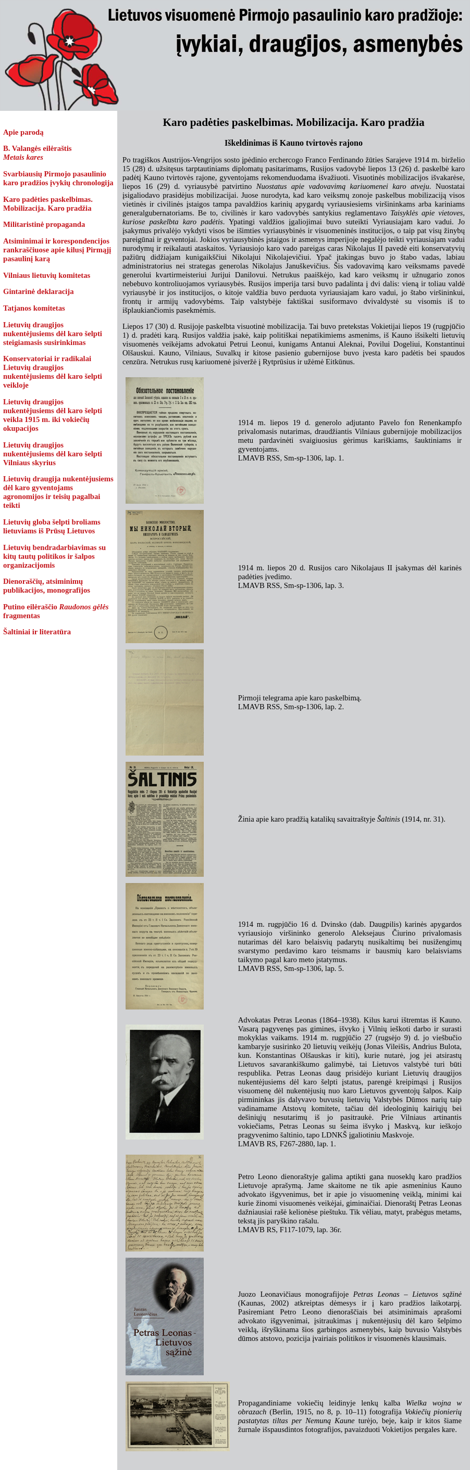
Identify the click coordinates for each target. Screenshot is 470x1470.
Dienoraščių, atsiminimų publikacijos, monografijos (46, 585)
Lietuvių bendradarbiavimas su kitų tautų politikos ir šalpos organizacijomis (54, 556)
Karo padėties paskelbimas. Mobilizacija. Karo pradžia (48, 203)
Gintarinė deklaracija (38, 291)
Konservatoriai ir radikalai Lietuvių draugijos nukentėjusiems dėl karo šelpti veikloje (52, 371)
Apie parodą (23, 132)
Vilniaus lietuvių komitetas (46, 275)
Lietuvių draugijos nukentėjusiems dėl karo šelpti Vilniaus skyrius (52, 454)
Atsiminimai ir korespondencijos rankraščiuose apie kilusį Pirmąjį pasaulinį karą (57, 250)
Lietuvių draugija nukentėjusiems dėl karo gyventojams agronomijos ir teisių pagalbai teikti (58, 492)
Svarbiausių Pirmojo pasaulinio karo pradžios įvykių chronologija (58, 178)
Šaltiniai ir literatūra (37, 632)
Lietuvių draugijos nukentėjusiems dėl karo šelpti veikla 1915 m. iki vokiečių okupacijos (52, 415)
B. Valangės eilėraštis (37, 152)
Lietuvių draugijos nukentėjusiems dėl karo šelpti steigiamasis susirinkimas (52, 334)
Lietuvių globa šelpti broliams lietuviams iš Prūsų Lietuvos (52, 526)
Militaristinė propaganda (44, 224)
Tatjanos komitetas (34, 308)
